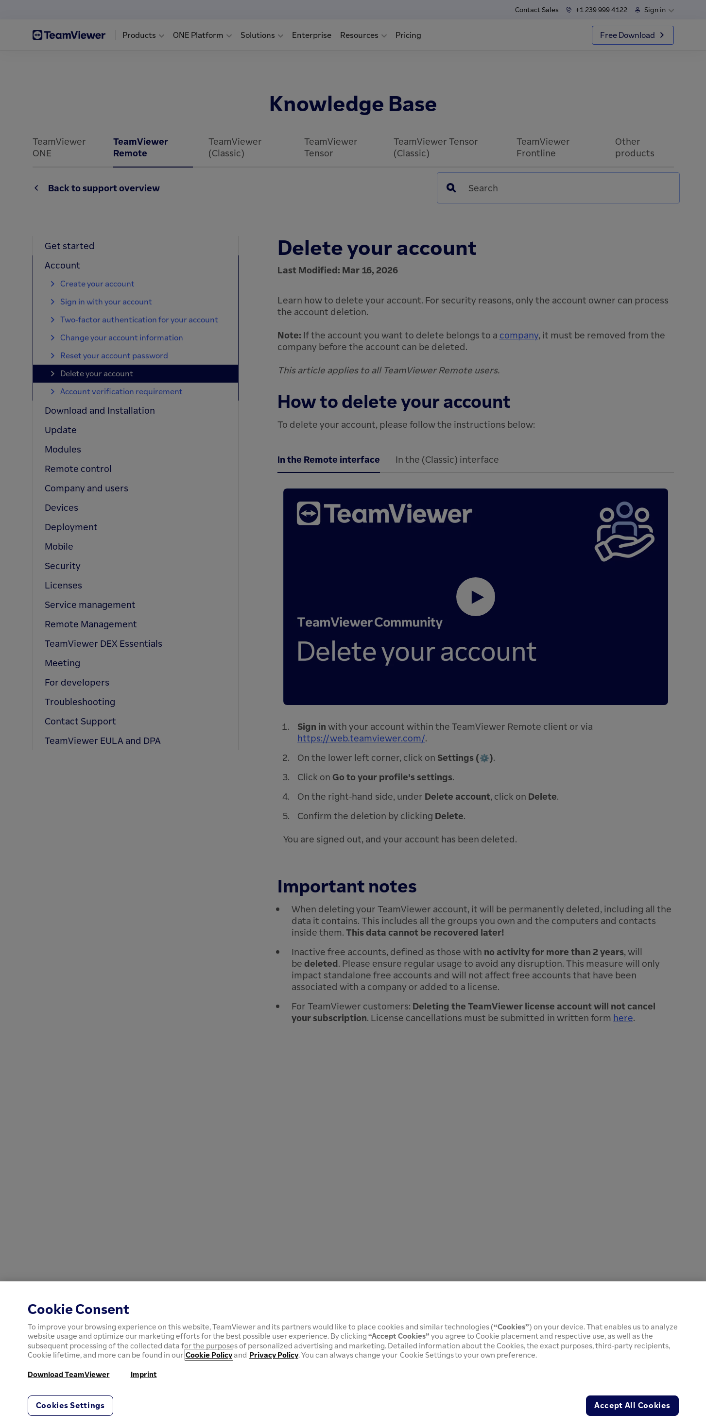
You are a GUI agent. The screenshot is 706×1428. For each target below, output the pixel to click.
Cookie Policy (209, 1355)
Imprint (144, 1374)
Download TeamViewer (69, 1374)
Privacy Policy (273, 1355)
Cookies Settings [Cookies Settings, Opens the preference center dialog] (70, 1405)
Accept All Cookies (632, 1405)
